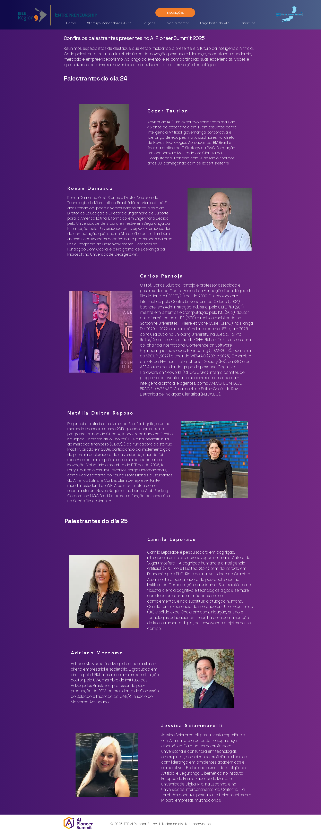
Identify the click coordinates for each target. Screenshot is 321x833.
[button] (109, 23)
